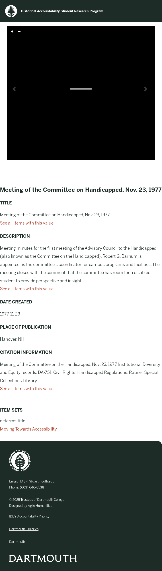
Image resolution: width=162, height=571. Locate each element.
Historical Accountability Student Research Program (54, 11)
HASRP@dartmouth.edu (36, 481)
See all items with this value (26, 223)
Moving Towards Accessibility (28, 429)
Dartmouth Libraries (24, 529)
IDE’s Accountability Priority (29, 516)
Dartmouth (17, 542)
